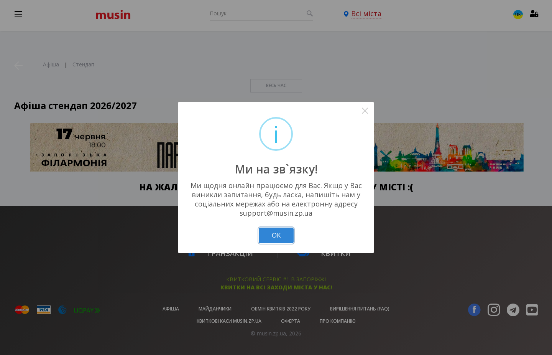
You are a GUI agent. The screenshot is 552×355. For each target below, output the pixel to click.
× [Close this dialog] (365, 110)
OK (276, 235)
